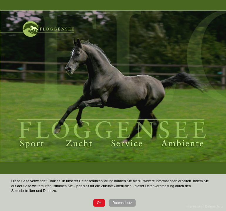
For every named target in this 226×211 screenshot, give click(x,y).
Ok (99, 203)
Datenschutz (122, 203)
